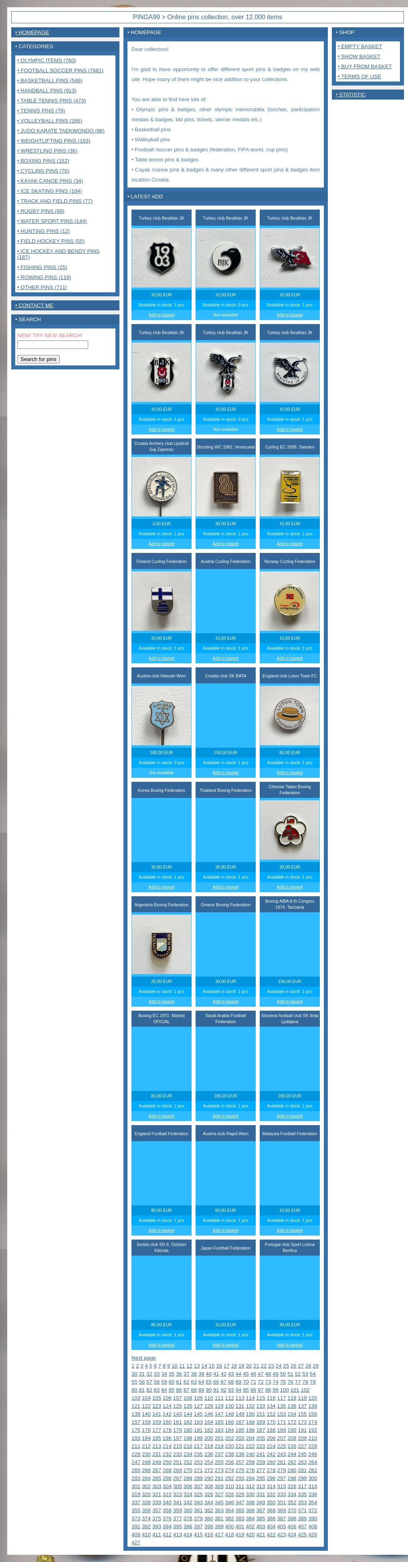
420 (250, 1534)
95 (246, 1390)
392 (146, 1526)
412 (167, 1534)
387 (281, 1518)
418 (229, 1534)
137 (302, 1406)
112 (229, 1398)
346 (229, 1502)
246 (312, 1454)
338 (146, 1502)
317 (302, 1486)
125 (177, 1406)
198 (188, 1438)
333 (281, 1494)
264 (312, 1462)
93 (231, 1390)
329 (240, 1494)
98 (268, 1390)
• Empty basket (360, 46)
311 (240, 1486)
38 (194, 1374)
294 (250, 1478)
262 (291, 1462)
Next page (143, 1358)
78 (305, 1382)
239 (240, 1454)
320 (146, 1494)
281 (302, 1470)
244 (291, 1454)
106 (167, 1398)
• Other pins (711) (42, 287)
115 (260, 1398)
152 (271, 1414)
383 (240, 1518)
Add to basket (161, 314)
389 (302, 1518)
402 (250, 1526)
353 (302, 1502)
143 (177, 1414)
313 (260, 1486)
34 (164, 1374)
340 (167, 1502)
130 (229, 1406)
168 (250, 1422)
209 (302, 1438)
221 (240, 1446)
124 (167, 1406)
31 (142, 1374)
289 (198, 1478)
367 (260, 1510)
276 (250, 1470)
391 (135, 1526)
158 (146, 1422)
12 (189, 1366)
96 (253, 1390)
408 (312, 1526)
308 (208, 1486)
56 (142, 1382)
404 (271, 1526)
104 (146, 1398)
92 (223, 1390)
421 (260, 1534)
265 (135, 1470)
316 (291, 1486)
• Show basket (359, 56)
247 (135, 1462)
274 (229, 1470)
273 (219, 1470)
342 (188, 1502)
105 (156, 1398)
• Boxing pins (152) (43, 161)
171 (281, 1422)
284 (146, 1478)
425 (302, 1534)
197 (177, 1438)
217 (198, 1446)
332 (271, 1494)
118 (291, 1398)
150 (250, 1414)
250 (167, 1462)
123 (156, 1406)
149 (240, 1414)
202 (229, 1438)
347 (240, 1502)
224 (271, 1446)
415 (198, 1534)
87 (187, 1390)
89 (201, 1390)
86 (179, 1390)
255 (219, 1462)
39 (201, 1374)
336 (312, 1494)
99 (276, 1390)
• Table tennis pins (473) (51, 101)
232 (167, 1454)
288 (188, 1478)
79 (313, 1382)
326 (208, 1494)
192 (312, 1430)
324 (188, 1494)
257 (240, 1462)
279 (281, 1470)
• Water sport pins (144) (52, 221)
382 (229, 1518)
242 (271, 1454)
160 (167, 1422)
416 (208, 1534)
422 (271, 1534)
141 (156, 1414)
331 (260, 1494)
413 (177, 1534)
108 (188, 1398)
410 (146, 1534)
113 (240, 1398)
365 (240, 1510)
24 (279, 1366)
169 (260, 1422)
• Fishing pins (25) (42, 267)
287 (177, 1478)
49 (276, 1374)
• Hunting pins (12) (43, 231)
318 (312, 1486)
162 (188, 1422)
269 (177, 1470)
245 (302, 1454)
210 (312, 1438)
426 (312, 1534)
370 (291, 1510)
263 (302, 1462)
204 (250, 1438)
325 (198, 1494)
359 (177, 1510)
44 (238, 1374)
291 (219, 1478)
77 (298, 1382)
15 (212, 1366)
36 (179, 1374)
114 (250, 1398)
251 (177, 1462)
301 (135, 1486)
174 (312, 1422)
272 (208, 1470)
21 (256, 1366)
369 (281, 1510)
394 (167, 1526)
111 (219, 1398)
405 (281, 1526)
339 (156, 1502)
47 (261, 1374)
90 (209, 1390)
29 (316, 1366)
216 (188, 1446)
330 (250, 1494)
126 (188, 1406)
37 (187, 1374)
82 (149, 1390)
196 (167, 1438)
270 (188, 1470)
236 (208, 1454)
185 (240, 1430)
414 (188, 1534)
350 (271, 1502)
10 (175, 1366)
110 (208, 1398)
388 (291, 1518)
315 (281, 1486)
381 (219, 1518)
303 (156, 1486)
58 (157, 1382)
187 (260, 1430)
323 (177, 1494)
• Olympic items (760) (46, 60)
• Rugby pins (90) (41, 211)
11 (182, 1366)
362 (208, 1510)
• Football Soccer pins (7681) (60, 70)
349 (260, 1502)
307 (198, 1486)
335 (302, 1494)
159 (156, 1422)
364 (229, 1510)
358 (167, 1510)
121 (135, 1406)
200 (208, 1438)
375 (156, 1518)
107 (177, 1398)
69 (238, 1382)
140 (146, 1414)
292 (229, 1478)
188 (271, 1430)
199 (198, 1438)
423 (281, 1534)
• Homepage (32, 32)
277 (260, 1470)
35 (172, 1374)
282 (312, 1470)
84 (164, 1390)
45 (246, 1374)
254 (208, 1462)
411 (156, 1534)
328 (229, 1494)
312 (250, 1486)
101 (295, 1390)
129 (219, 1406)
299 (302, 1478)
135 (281, 1406)
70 (246, 1382)
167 (240, 1422)
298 (291, 1478)
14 (204, 1366)
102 (305, 1390)
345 (219, 1502)
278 (271, 1470)
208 (291, 1438)
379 (198, 1518)
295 (260, 1478)
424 (291, 1534)
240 (250, 1454)
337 (135, 1502)
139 (135, 1414)
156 (312, 1414)
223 (260, 1446)
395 (177, 1526)
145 (198, 1414)
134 (271, 1406)
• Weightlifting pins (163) (53, 141)
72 (261, 1382)
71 (253, 1382)
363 (219, 1510)
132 (250, 1406)
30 (134, 1374)
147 (219, 1414)
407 (302, 1526)
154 (291, 1414)
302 (146, 1486)
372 (312, 1510)
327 (219, 1494)
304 (167, 1486)
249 (156, 1462)
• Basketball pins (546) (50, 80)
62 (187, 1382)
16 (219, 1366)
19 (241, 1366)
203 (240, 1438)
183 (219, 1430)
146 (208, 1414)
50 (283, 1374)
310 (229, 1486)
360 (188, 1510)
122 (146, 1406)
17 (227, 1366)
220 (229, 1446)
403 (260, 1526)
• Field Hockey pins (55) (51, 241)
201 (219, 1438)
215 (177, 1446)
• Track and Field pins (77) (55, 201)
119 (302, 1398)
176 (146, 1430)
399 (219, 1526)
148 (229, 1414)
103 (135, 1398)
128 (208, 1406)
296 (271, 1478)
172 (291, 1422)
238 (229, 1454)
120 (312, 1398)
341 (177, 1502)
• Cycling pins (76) (43, 171)
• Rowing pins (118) (44, 277)
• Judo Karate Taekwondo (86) (61, 131)
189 (281, 1430)
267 (156, 1470)
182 (208, 1430)
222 (250, 1446)
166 (229, 1422)
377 (177, 1518)
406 (291, 1526)
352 (291, 1502)
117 (281, 1398)
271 (198, 1470)
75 (283, 1382)
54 (313, 1374)
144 (188, 1414)
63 (194, 1382)
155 (302, 1414)
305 (177, 1486)
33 (157, 1374)
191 (302, 1430)
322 (167, 1494)
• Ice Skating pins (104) (49, 191)
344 (208, 1502)
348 (250, 1502)
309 (219, 1486)
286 (167, 1478)
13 (197, 1366)
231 (156, 1454)
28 (308, 1366)
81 (142, 1390)
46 (253, 1374)
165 (219, 1422)
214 (167, 1446)
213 (156, 1446)
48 (268, 1374)
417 (219, 1534)
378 (188, 1518)
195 (156, 1438)
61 (179, 1382)
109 (198, 1398)
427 (135, 1543)
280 (291, 1470)
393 (156, 1526)
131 (240, 1406)
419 (240, 1534)
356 (146, 1510)
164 (208, 1422)
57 (149, 1382)
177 (156, 1430)
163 (198, 1422)
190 (291, 1430)
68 (231, 1382)
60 (172, 1382)
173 (302, 1422)
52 (298, 1374)
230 (146, 1454)
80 (134, 1390)
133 (260, 1406)
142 (167, 1414)
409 (135, 1534)
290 (208, 1478)
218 (208, 1446)
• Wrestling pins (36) (47, 151)
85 (172, 1390)
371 (302, 1510)
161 (177, 1422)
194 (146, 1438)
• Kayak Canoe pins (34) (50, 181)
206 (271, 1438)
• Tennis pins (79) (41, 111)
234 (188, 1454)
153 (281, 1414)
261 (281, 1462)
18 (234, 1366)
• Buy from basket (365, 66)
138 (312, 1406)
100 (284, 1390)
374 (146, 1518)
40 (209, 1374)
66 (216, 1382)
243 (281, 1454)
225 (281, 1446)
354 (312, 1502)
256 (229, 1462)
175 (135, 1430)
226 (291, 1446)
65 (209, 1382)
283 (135, 1478)
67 (223, 1382)
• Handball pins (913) (47, 91)
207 (281, 1438)
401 (240, 1526)
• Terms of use (359, 76)
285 (156, 1478)
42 (223, 1374)
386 (271, 1518)
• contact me (34, 305)
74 (276, 1382)
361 (198, 1510)
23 (271, 1366)
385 (260, 1518)
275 (240, 1470)
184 (229, 1430)
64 (201, 1382)
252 (188, 1462)
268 (167, 1470)
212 (146, 1446)
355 (135, 1510)
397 (198, 1526)
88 (194, 1390)
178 (167, 1430)
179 (177, 1430)
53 (305, 1374)
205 (260, 1438)
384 (250, 1518)
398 (208, 1526)
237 (219, 1454)
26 (294, 1366)
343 (198, 1502)
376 (167, 1518)
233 (177, 1454)
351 (281, 1502)
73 (268, 1382)
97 (261, 1390)
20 (249, 1366)
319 (135, 1494)
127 (198, 1406)
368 (271, 1510)
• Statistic (351, 95)
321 (156, 1494)
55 (134, 1382)
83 (157, 1390)
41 (216, 1374)
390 (312, 1518)
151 (260, 1414)
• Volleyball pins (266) (49, 121)
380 (208, 1518)
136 (291, 1406)
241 (260, 1454)
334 (291, 1494)
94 (238, 1390)
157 (135, 1422)
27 (301, 1366)
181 (198, 1430)
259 (260, 1462)
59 (164, 1382)
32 (149, 1374)
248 (146, 1462)
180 (188, 1430)
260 (271, 1462)
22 (264, 1366)
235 (198, 1454)
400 (229, 1526)
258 (250, 1462)
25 (286, 1366)
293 (240, 1478)
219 (219, 1446)
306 (188, 1486)
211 (135, 1446)
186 (250, 1430)
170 (271, 1422)
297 (281, 1478)
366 (250, 1510)
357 (156, 1510)
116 (271, 1398)
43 (231, 1374)
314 (271, 1486)
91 (216, 1390)
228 (312, 1446)
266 (146, 1470)
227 (302, 1446)
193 (135, 1438)
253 (198, 1462)
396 (188, 1526)
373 (135, 1518)
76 (290, 1382)
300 (312, 1478)
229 (135, 1454)
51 (290, 1374)
